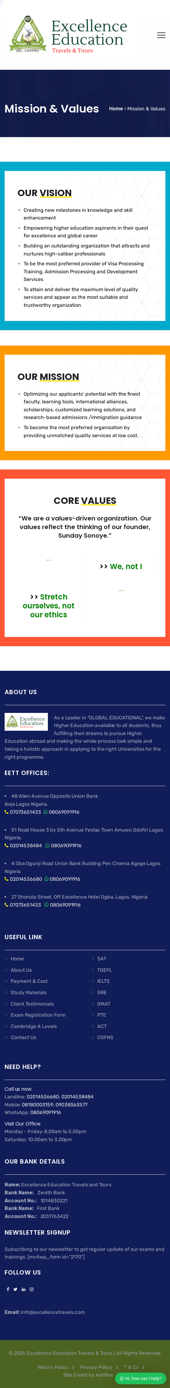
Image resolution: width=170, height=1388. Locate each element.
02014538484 (25, 845)
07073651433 (25, 812)
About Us (21, 970)
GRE (102, 992)
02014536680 (26, 879)
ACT (102, 1026)
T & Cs (131, 1367)
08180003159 (37, 1105)
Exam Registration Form (38, 1015)
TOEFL (104, 970)
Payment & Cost (29, 981)
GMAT (103, 1004)
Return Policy (53, 1367)
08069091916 (64, 812)
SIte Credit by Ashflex (88, 1375)
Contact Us (23, 1037)
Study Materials (29, 992)
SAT (101, 959)
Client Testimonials (32, 1004)
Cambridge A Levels (34, 1026)
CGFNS (105, 1037)
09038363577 (71, 1105)
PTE (101, 1015)
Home (17, 959)
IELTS (103, 981)
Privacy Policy (96, 1367)
